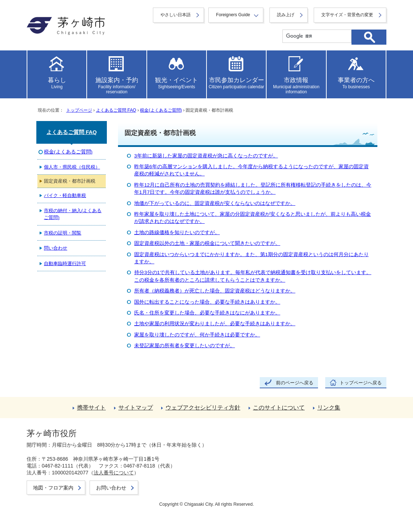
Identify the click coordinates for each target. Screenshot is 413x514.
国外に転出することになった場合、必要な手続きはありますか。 (207, 302)
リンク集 (328, 408)
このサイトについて (279, 408)
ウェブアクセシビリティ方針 (202, 408)
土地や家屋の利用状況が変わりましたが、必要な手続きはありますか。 (214, 323)
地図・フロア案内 (53, 488)
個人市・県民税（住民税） (72, 167)
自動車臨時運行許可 (65, 263)
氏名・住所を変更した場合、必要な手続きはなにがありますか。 (207, 313)
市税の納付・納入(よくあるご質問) (72, 214)
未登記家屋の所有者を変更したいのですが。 (184, 345)
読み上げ (285, 14)
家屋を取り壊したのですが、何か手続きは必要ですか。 (197, 335)
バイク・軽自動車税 (65, 195)
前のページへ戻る (294, 382)
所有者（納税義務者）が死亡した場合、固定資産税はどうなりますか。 (214, 291)
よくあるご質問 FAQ (116, 110)
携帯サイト (91, 408)
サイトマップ (135, 408)
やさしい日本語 (175, 14)
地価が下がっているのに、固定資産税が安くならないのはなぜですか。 (214, 203)
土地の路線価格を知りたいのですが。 (177, 232)
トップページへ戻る (361, 382)
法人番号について (114, 472)
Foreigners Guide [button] (233, 14)
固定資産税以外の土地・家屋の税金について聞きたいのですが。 (207, 243)
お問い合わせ (111, 488)
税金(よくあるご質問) (161, 110)
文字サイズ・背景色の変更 (347, 14)
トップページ (79, 110)
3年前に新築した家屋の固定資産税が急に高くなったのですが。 (206, 155)
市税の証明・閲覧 (62, 233)
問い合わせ (55, 248)
